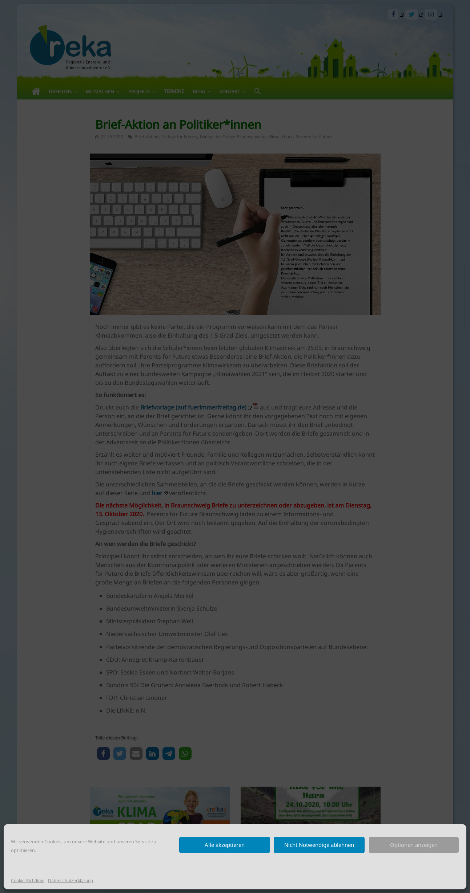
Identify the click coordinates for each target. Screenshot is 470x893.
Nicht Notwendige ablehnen (319, 844)
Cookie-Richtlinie (27, 880)
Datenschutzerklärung (70, 880)
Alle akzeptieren (225, 844)
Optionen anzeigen (414, 844)
